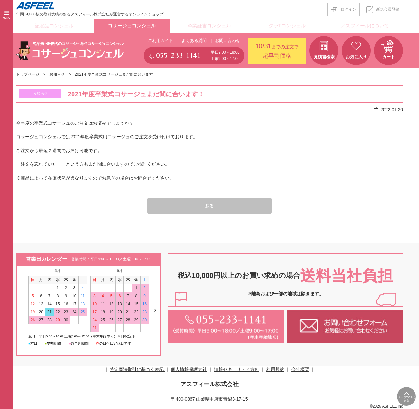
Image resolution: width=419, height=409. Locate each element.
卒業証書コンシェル (209, 25)
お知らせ (57, 73)
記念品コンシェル (54, 25)
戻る (209, 204)
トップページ (27, 73)
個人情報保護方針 (189, 368)
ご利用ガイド (160, 39)
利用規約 (275, 368)
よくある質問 (194, 39)
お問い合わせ (227, 39)
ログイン (348, 9)
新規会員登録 (387, 9)
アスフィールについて (364, 25)
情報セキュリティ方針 (236, 368)
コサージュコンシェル (131, 25)
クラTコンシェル (287, 25)
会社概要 (300, 368)
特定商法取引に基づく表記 (137, 368)
